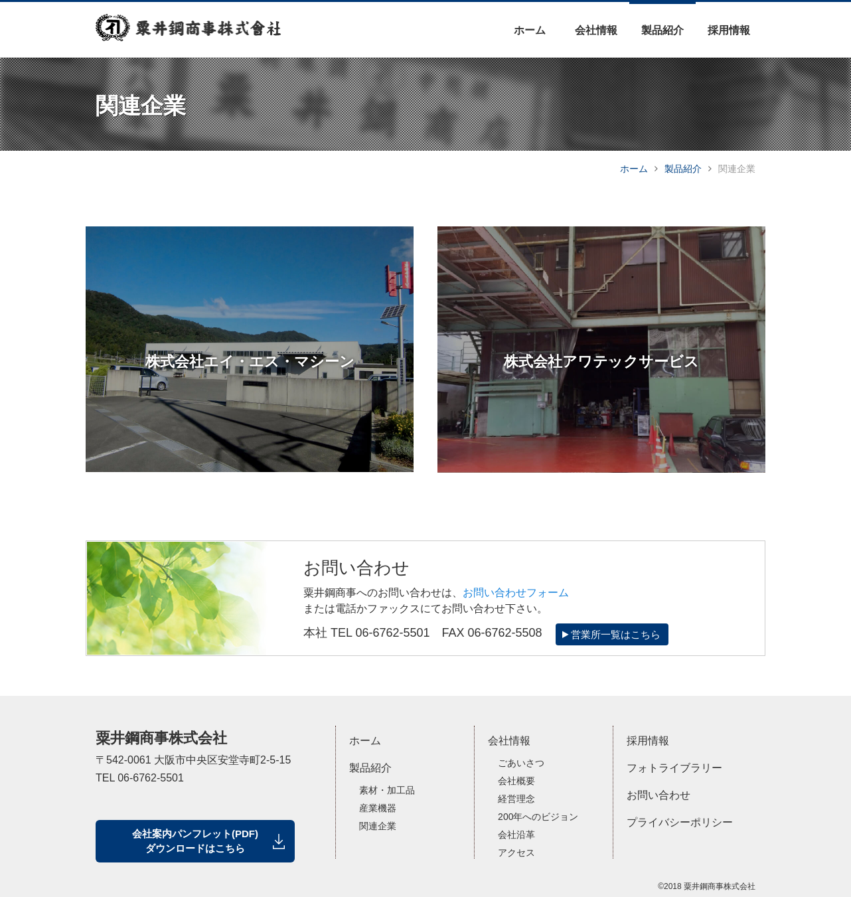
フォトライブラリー (674, 768)
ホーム (530, 30)
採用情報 (729, 30)
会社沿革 (516, 834)
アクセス (516, 852)
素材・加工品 (387, 790)
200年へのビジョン (538, 816)
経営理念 (516, 798)
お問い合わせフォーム (516, 592)
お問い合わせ (658, 795)
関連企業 (377, 826)
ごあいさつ (521, 763)
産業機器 (377, 808)
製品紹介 (662, 30)
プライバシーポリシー (680, 822)
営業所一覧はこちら (611, 634)
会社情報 (596, 30)
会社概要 (516, 780)
